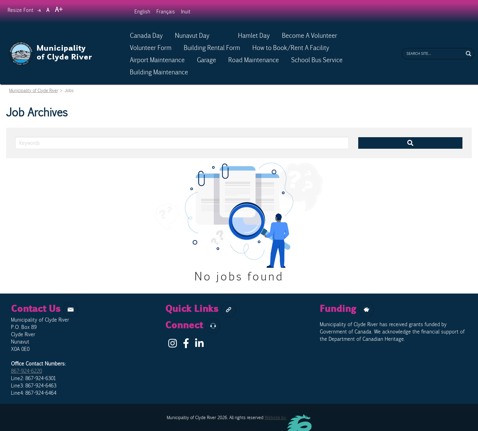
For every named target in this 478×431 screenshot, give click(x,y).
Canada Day (146, 35)
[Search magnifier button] (468, 53)
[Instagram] (172, 345)
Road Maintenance (253, 59)
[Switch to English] (142, 11)
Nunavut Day (200, 35)
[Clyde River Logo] (50, 44)
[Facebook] (186, 345)
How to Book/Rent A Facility (290, 47)
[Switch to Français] (165, 11)
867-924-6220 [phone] (26, 371)
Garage (206, 59)
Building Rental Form (212, 47)
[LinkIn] (199, 345)
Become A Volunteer (309, 35)
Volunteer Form (151, 47)
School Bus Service (317, 59)
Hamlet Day (254, 35)
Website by (288, 417)
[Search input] (434, 53)
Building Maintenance (159, 72)
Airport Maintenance (157, 59)
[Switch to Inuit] (186, 11)
